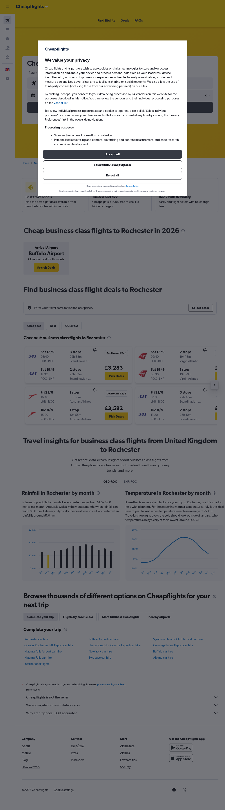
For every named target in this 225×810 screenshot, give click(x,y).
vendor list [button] (60, 102)
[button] (112, 154)
